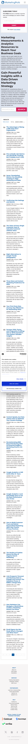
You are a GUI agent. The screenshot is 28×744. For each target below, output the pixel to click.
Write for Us (14, 693)
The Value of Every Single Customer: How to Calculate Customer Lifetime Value (15, 228)
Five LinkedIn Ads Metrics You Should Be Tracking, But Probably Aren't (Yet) (15, 155)
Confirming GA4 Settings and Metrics (15, 201)
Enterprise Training (14, 681)
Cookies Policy (14, 709)
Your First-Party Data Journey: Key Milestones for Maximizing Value (14, 307)
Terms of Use (14, 706)
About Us (14, 669)
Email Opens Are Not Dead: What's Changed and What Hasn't (14, 631)
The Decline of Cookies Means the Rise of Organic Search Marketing (14, 555)
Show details (20, 379)
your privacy (17, 29)
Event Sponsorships (14, 691)
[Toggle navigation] (25, 2)
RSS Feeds (14, 671)
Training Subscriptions (14, 680)
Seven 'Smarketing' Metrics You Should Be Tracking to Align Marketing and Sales (14, 178)
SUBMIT (14, 25)
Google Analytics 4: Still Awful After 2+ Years (14, 473)
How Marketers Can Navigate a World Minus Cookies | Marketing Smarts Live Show (14, 607)
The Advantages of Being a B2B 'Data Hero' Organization (15, 128)
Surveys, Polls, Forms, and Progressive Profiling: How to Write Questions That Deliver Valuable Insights (15, 333)
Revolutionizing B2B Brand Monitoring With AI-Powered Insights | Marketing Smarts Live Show (14, 445)
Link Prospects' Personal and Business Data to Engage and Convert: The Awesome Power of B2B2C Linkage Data (15, 579)
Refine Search (6, 121)
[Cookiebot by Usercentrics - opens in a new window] (20, 354)
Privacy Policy (14, 708)
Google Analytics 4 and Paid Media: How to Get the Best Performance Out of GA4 (14, 496)
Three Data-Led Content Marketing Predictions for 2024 (15, 282)
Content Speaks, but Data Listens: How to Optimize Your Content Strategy (15, 418)
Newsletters (14, 673)
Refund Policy (14, 704)
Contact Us (14, 701)
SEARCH (21, 109)
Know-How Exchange (14, 703)
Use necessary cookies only (13, 388)
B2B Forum (14, 683)
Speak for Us (14, 694)
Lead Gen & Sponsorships (14, 690)
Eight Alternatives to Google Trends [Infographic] (13, 255)
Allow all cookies (14, 383)
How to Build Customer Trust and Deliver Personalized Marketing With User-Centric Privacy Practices (14, 526)
